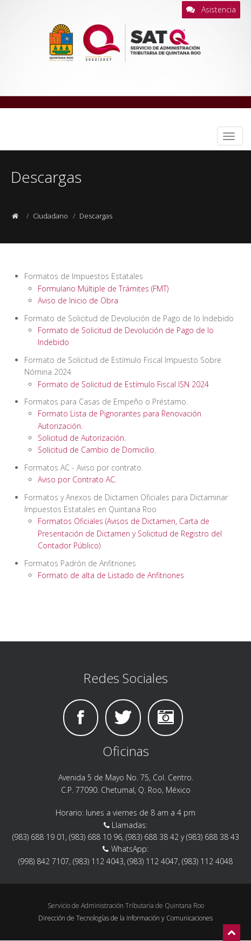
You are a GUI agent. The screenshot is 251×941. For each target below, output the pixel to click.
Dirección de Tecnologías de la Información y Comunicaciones (125, 918)
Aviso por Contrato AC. (77, 479)
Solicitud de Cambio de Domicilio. (97, 450)
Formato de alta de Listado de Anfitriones (111, 575)
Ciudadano (50, 216)
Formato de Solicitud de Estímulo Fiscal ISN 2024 (123, 384)
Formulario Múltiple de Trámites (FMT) (103, 288)
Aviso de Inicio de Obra (78, 300)
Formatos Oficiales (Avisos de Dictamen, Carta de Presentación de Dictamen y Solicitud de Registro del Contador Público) (130, 533)
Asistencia (211, 9)
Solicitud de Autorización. (82, 438)
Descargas (95, 216)
